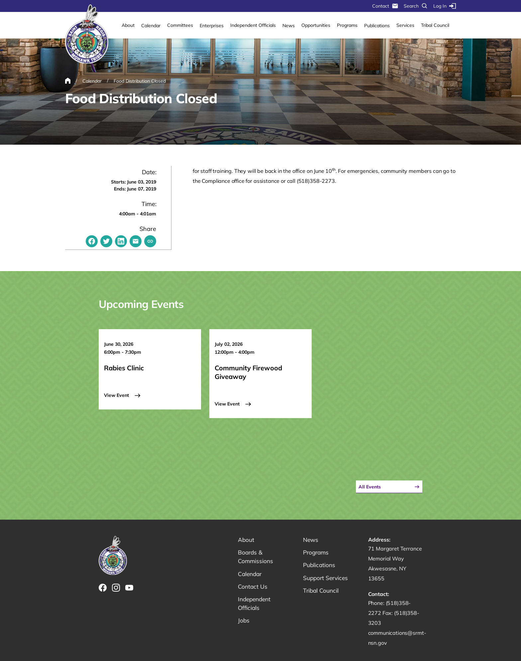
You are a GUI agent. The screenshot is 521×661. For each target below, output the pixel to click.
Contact (385, 6)
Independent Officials (253, 25)
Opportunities (315, 25)
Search (416, 6)
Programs (347, 25)
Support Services (326, 576)
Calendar (150, 26)
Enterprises (212, 26)
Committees (180, 25)
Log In (444, 6)
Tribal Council (435, 25)
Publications (377, 26)
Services (405, 25)
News (288, 26)
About (128, 25)
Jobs (244, 620)
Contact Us (253, 585)
